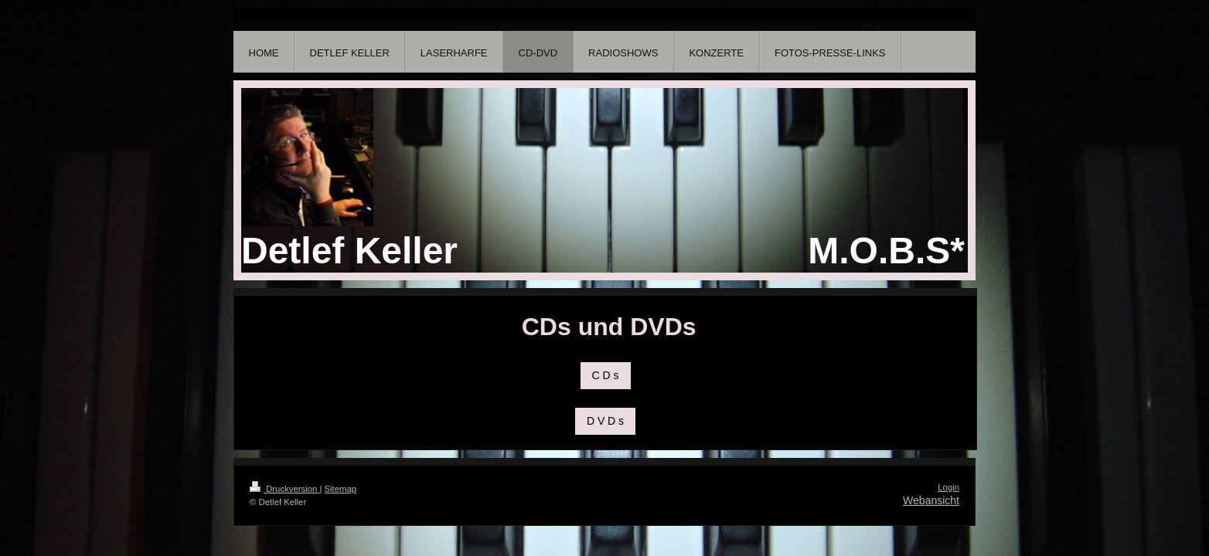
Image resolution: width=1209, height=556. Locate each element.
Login (948, 487)
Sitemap (341, 488)
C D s (605, 375)
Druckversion (284, 488)
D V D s (605, 421)
